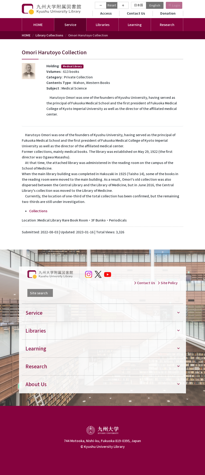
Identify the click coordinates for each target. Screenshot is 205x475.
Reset (111, 5)
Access (106, 13)
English (154, 5)
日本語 (138, 5)
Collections (38, 211)
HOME (38, 24)
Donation (168, 13)
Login (176, 5)
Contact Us (136, 13)
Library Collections (49, 35)
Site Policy (167, 282)
